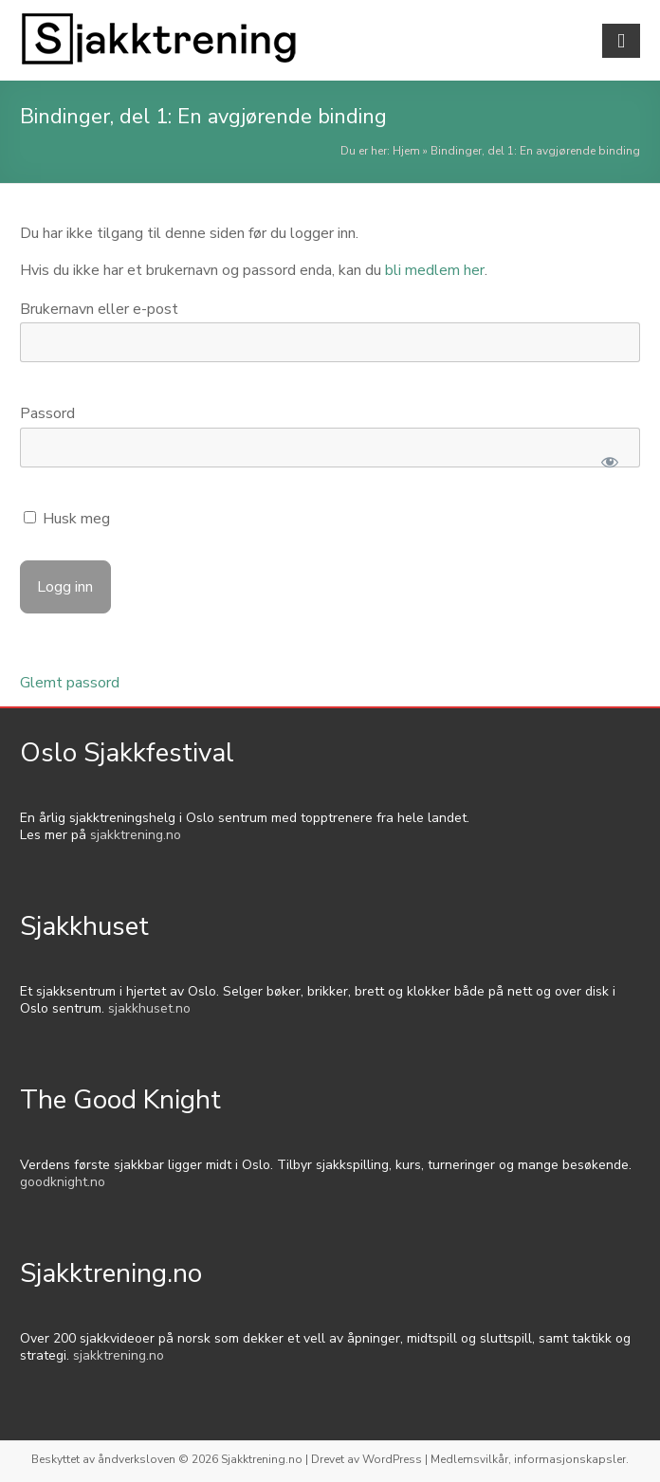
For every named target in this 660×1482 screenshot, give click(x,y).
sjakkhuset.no (149, 1008)
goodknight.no (62, 1182)
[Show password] (609, 462)
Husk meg (67, 518)
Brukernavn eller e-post (99, 309)
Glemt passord (69, 682)
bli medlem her (435, 270)
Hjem (406, 150)
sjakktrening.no (135, 835)
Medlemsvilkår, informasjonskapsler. (530, 1459)
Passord (47, 413)
